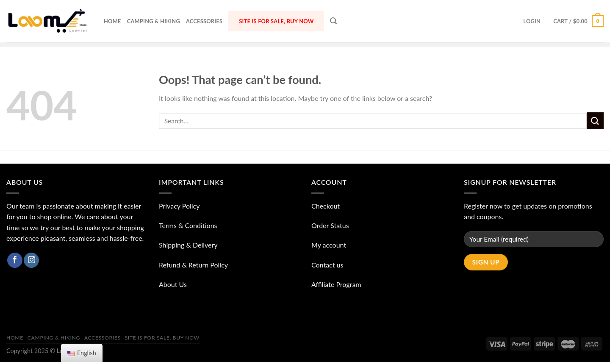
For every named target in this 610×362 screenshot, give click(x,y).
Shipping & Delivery (188, 245)
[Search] (333, 21)
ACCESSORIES (204, 21)
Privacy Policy (179, 206)
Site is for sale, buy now (276, 21)
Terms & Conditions (188, 225)
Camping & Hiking (153, 21)
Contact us (327, 265)
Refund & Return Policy (193, 265)
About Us (173, 284)
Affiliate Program (336, 284)
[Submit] (595, 120)
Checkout (325, 206)
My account (328, 245)
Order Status (330, 225)
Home (112, 21)
